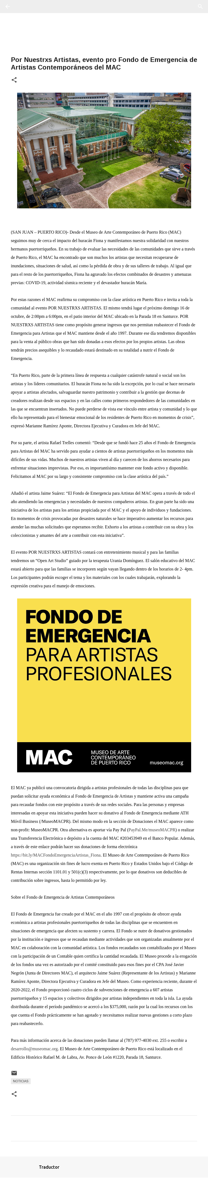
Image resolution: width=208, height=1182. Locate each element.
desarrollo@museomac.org (34, 1048)
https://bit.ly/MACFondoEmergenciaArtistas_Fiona (56, 855)
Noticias (21, 1081)
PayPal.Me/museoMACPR (152, 829)
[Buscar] (23, 6)
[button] (14, 80)
